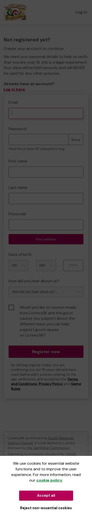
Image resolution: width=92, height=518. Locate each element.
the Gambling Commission (48, 448)
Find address (46, 239)
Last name (18, 187)
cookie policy (49, 480)
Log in (81, 12)
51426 (71, 454)
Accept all (46, 495)
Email (13, 102)
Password (17, 128)
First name (18, 161)
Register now (46, 352)
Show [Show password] (75, 139)
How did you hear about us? (34, 280)
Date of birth (20, 254)
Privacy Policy (51, 384)
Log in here (14, 89)
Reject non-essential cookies (46, 508)
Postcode (17, 213)
